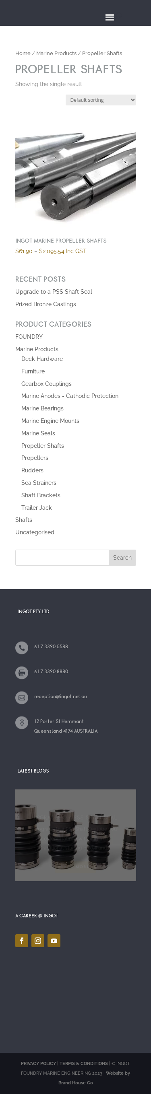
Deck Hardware (42, 359)
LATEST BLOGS (33, 770)
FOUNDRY (29, 337)
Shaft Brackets (40, 495)
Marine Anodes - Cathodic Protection (69, 396)
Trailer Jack (36, 508)
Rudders (32, 470)
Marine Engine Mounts (50, 421)
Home (23, 53)
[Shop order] (101, 100)
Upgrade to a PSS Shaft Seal (53, 291)
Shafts (23, 520)
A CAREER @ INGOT (36, 915)
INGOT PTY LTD (33, 611)
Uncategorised (34, 532)
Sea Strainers (38, 483)
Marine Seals (38, 433)
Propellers (34, 458)
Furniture (33, 371)
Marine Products (56, 53)
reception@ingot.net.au (60, 696)
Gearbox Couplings (46, 384)
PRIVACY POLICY (38, 1063)
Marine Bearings (42, 408)
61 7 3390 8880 (51, 671)
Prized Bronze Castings (45, 304)
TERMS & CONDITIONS (84, 1063)
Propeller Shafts (42, 446)
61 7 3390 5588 (51, 646)
